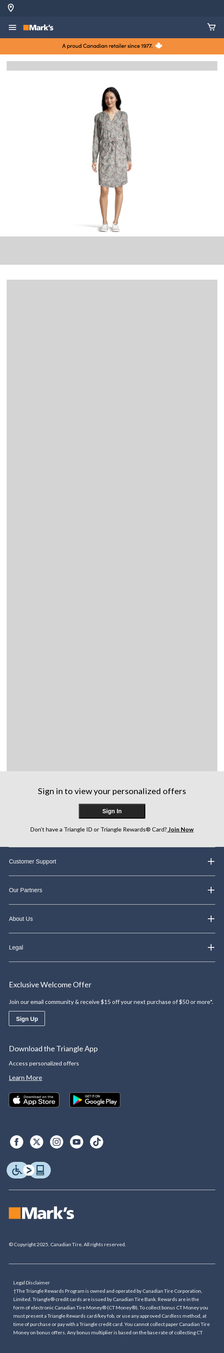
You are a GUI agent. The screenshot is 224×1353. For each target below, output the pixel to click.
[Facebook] (16, 1142)
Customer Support (112, 861)
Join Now (180, 829)
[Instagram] (56, 1142)
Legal (112, 947)
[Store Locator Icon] (11, 8)
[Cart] (211, 27)
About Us (112, 919)
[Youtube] (76, 1142)
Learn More (25, 1077)
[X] (36, 1142)
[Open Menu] (12, 28)
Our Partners (112, 890)
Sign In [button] (112, 811)
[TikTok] (96, 1142)
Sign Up (27, 1019)
